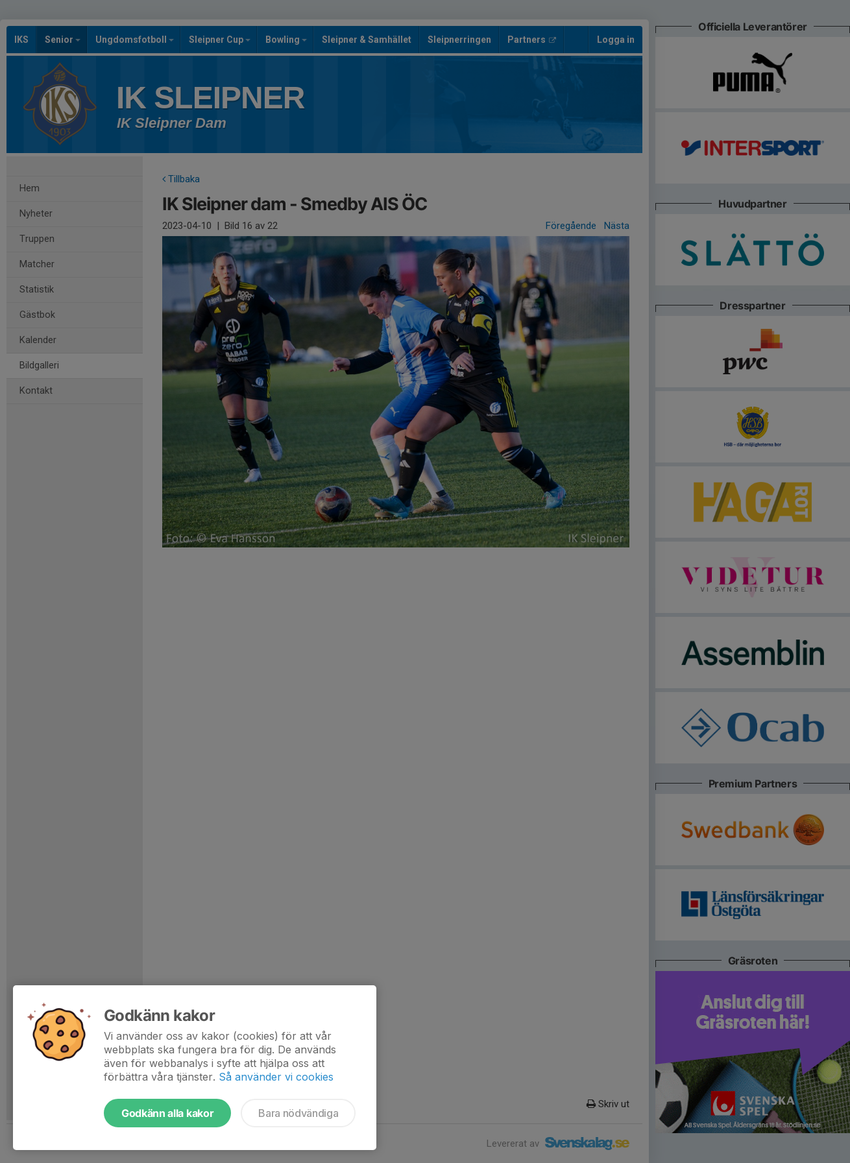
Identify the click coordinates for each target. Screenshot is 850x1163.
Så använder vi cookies (276, 1076)
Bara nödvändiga (298, 1113)
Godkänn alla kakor (167, 1113)
